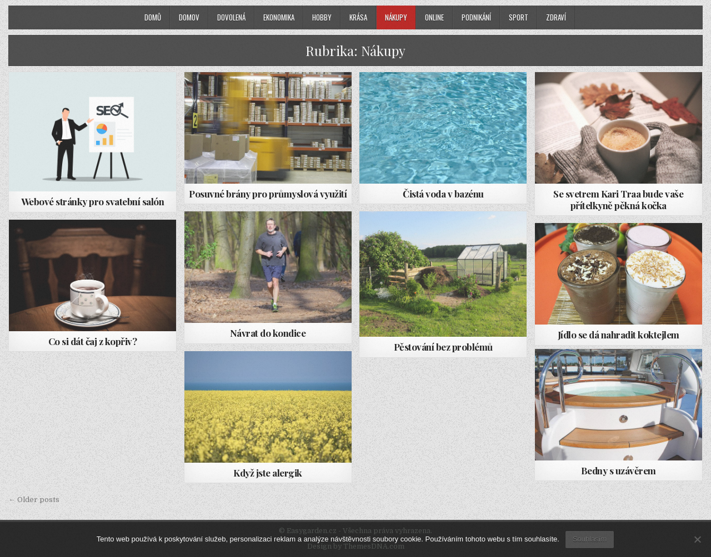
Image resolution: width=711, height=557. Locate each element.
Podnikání (476, 17)
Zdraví (556, 17)
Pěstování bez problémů (443, 347)
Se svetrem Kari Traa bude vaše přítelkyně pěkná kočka (618, 199)
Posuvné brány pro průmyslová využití (268, 194)
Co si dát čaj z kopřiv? (92, 341)
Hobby (322, 17)
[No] (697, 539)
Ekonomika (278, 17)
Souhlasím (590, 539)
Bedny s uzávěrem (618, 470)
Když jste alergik (267, 473)
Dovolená (231, 17)
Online (434, 17)
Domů (152, 17)
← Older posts (33, 499)
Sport (518, 17)
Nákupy (396, 17)
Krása (358, 17)
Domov (189, 17)
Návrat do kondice (268, 333)
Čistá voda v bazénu (443, 194)
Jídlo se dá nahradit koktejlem (618, 334)
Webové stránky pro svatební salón (92, 201)
